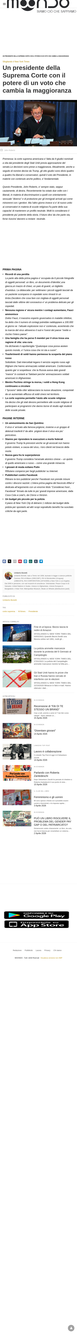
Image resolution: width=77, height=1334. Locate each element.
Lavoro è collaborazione (48, 751)
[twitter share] (9, 561)
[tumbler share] (36, 561)
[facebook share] (4, 561)
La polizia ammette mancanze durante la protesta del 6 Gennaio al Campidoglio (52, 651)
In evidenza (39, 700)
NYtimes (21, 611)
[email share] (15, 561)
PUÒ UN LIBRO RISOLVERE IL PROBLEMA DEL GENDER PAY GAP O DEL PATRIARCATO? (52, 821)
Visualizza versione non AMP (51, 958)
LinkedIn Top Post (42, 745)
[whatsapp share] (30, 561)
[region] (24, 29)
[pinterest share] (20, 561)
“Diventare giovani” (45, 730)
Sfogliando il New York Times (16, 61)
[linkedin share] (25, 561)
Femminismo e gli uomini (48, 797)
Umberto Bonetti (20, 573)
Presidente (33, 611)
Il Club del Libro (41, 791)
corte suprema (9, 611)
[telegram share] (41, 561)
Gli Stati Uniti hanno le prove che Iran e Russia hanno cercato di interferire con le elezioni (51, 676)
